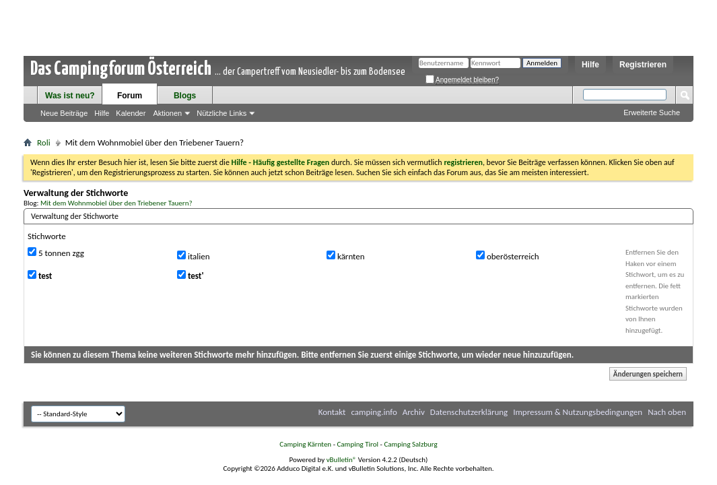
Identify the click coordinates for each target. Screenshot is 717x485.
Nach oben (667, 412)
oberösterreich (507, 256)
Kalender (130, 113)
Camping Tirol (357, 444)
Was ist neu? (70, 95)
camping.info (374, 412)
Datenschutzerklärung (469, 412)
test (40, 275)
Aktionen (167, 113)
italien (193, 256)
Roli (43, 142)
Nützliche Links (221, 113)
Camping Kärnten (305, 444)
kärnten (346, 256)
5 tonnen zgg (56, 252)
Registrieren (643, 64)
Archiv (414, 412)
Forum (129, 95)
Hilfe (590, 64)
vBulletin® (342, 459)
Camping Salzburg (410, 444)
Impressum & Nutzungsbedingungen (577, 412)
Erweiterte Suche (651, 112)
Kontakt (332, 412)
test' (190, 275)
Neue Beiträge (64, 113)
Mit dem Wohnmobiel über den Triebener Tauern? (116, 202)
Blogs (185, 95)
